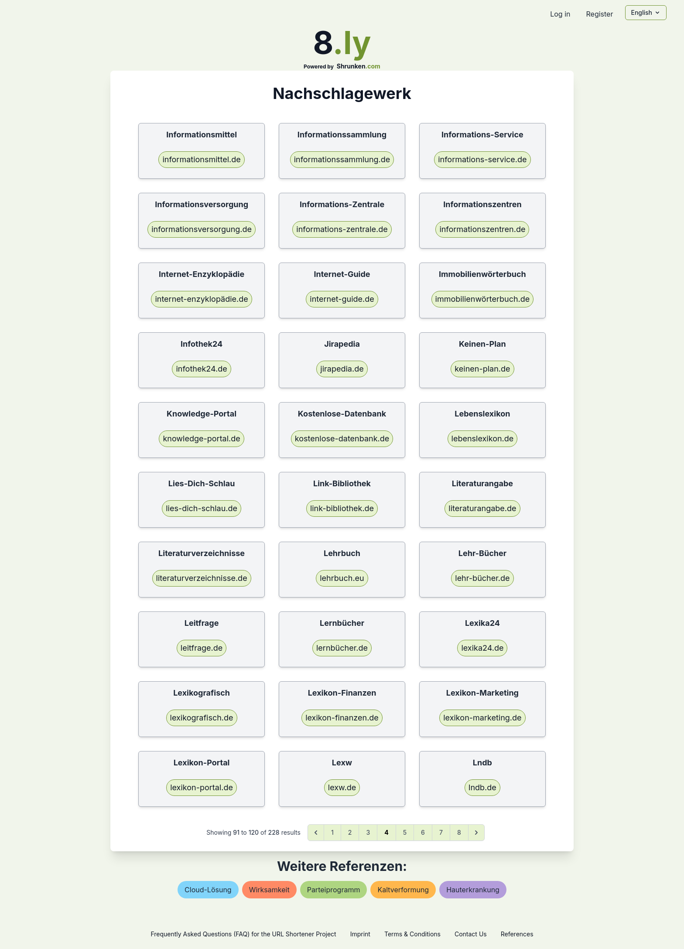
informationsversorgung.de (201, 229)
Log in (560, 14)
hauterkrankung (472, 889)
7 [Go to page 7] (441, 832)
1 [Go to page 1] (332, 832)
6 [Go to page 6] (423, 832)
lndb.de (482, 787)
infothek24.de (201, 368)
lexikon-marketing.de (482, 717)
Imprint (360, 934)
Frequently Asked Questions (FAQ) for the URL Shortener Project (243, 934)
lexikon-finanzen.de (342, 717)
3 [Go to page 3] (368, 832)
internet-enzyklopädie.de (201, 299)
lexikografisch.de (201, 717)
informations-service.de (482, 159)
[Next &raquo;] (476, 832)
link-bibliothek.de (342, 508)
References (517, 934)
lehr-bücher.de (482, 578)
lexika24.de (482, 647)
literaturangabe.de (482, 508)
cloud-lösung (208, 889)
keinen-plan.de (482, 368)
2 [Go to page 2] (350, 832)
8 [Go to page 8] (459, 832)
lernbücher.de (342, 647)
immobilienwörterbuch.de (482, 299)
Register (599, 14)
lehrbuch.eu (342, 578)
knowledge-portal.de (201, 438)
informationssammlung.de (342, 159)
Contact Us (471, 934)
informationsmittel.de (201, 159)
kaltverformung (403, 889)
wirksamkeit (269, 889)
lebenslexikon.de (482, 438)
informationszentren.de (482, 229)
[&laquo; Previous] (316, 832)
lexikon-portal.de (201, 787)
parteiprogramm (333, 889)
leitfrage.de (201, 647)
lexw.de (342, 787)
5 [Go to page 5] (405, 832)
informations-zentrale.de (341, 229)
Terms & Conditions (412, 934)
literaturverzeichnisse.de (201, 578)
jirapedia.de (341, 368)
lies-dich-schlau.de (201, 508)
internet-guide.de (342, 299)
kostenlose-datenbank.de (342, 438)
